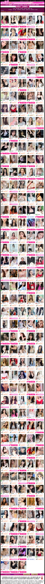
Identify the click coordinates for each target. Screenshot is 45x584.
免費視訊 (7, 24)
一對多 (8, 138)
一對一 (17, 24)
